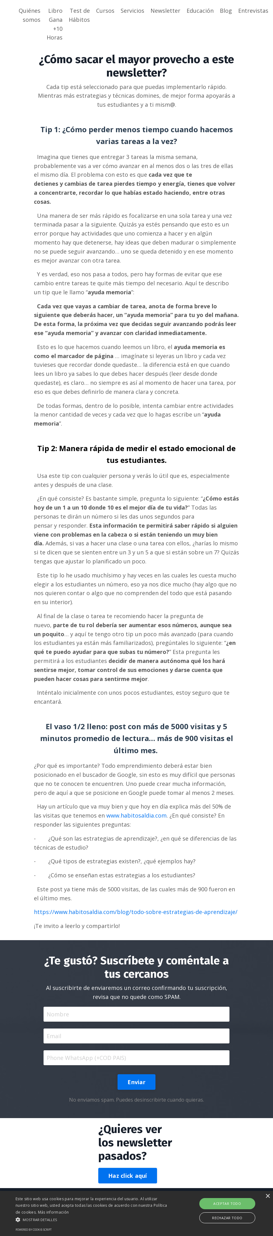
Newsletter (165, 10)
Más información (53, 1212)
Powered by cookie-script (34, 1230)
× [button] (267, 1196)
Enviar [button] (136, 1082)
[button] (94, 1219)
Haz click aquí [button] (127, 1175)
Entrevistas (253, 10)
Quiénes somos (29, 15)
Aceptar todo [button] (227, 1203)
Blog (226, 10)
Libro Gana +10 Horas (54, 24)
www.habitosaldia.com (136, 815)
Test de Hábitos (79, 15)
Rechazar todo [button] (227, 1217)
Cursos (105, 10)
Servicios (132, 10)
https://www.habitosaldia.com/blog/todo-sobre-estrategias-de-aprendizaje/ (136, 912)
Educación (200, 10)
